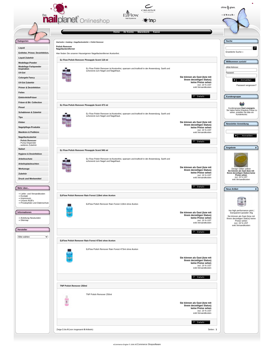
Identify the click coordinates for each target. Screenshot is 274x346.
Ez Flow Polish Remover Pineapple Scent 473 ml (84, 105)
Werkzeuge (23, 169)
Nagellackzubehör (81, 42)
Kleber (21, 122)
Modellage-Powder (27, 63)
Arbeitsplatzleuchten (28, 164)
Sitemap (24, 220)
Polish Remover (97, 42)
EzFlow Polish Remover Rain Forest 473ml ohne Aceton (87, 240)
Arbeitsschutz (25, 159)
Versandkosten (204, 87)
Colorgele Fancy (26, 77)
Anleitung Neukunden (31, 218)
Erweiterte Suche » (234, 52)
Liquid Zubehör (26, 58)
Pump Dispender (28, 143)
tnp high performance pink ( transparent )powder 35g (241, 211)
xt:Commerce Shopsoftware (148, 344)
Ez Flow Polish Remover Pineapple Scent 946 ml (84, 150)
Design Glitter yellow (241, 169)
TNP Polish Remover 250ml (73, 286)
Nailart (21, 149)
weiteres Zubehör (29, 145)
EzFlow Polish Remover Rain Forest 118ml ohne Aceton (87, 195)
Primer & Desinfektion (29, 87)
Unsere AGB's (27, 200)
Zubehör (22, 174)
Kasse (156, 32)
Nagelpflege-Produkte (29, 127)
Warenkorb (143, 32)
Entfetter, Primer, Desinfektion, (33, 53)
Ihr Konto (128, 32)
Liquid (21, 48)
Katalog (69, 42)
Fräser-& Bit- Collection (30, 102)
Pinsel (21, 107)
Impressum (26, 198)
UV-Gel (21, 72)
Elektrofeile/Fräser (27, 97)
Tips (20, 117)
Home (116, 32)
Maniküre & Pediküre (28, 132)
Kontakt (24, 196)
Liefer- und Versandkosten (33, 194)
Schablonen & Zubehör (29, 112)
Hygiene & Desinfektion (30, 154)
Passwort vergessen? (246, 85)
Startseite (60, 42)
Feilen (21, 92)
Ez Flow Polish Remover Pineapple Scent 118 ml (84, 60)
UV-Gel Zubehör (26, 82)
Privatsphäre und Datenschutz (35, 203)
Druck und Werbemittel (29, 178)
